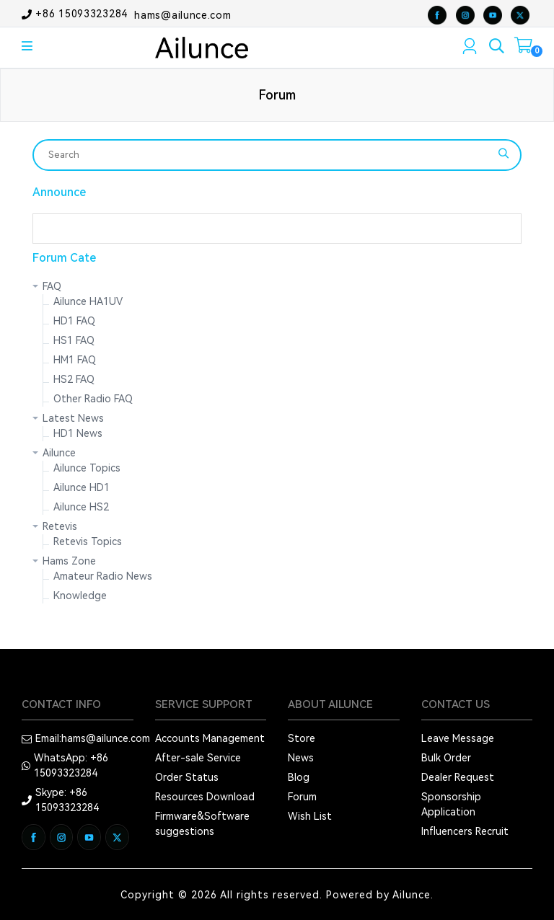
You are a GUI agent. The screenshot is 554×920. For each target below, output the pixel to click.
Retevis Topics (87, 541)
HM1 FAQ (74, 360)
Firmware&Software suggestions (202, 823)
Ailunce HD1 (81, 487)
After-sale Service (198, 758)
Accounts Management (210, 738)
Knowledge (80, 595)
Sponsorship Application (451, 804)
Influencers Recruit (465, 831)
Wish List (310, 816)
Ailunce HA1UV (88, 301)
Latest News (73, 418)
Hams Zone (69, 561)
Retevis (60, 526)
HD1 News (77, 433)
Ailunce (59, 453)
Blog (298, 777)
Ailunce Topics (86, 468)
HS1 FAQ (73, 340)
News (301, 758)
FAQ (52, 286)
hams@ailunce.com (182, 14)
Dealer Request (457, 777)
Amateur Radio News (102, 576)
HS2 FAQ (73, 379)
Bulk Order (446, 758)
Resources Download (205, 796)
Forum (302, 796)
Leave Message (457, 738)
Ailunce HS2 (81, 507)
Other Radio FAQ (93, 398)
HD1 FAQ (74, 321)
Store (301, 738)
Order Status (187, 777)
